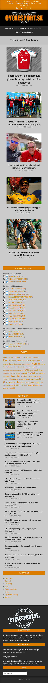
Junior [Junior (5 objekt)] (21, 367)
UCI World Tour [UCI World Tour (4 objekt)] (26, 385)
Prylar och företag (11, 595)
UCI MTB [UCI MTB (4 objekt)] (26, 382)
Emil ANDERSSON (14, 289)
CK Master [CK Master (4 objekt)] (28, 357)
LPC (21, 313)
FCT (30, 297)
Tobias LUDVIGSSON (15, 279)
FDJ (20, 276)
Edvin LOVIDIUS (13, 313)
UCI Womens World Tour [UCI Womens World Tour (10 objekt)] (12, 385)
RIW (23, 308)
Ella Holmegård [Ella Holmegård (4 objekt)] (26, 361)
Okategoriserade (11, 589)
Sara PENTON (13, 324)
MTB (6, 586)
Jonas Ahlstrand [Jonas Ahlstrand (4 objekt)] (14, 367)
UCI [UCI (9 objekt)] (37, 379)
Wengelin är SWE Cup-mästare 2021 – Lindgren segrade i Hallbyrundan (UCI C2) (29, 413)
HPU (26, 292)
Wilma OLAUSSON (14, 282)
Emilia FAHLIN (13, 276)
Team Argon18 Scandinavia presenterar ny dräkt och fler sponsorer (24, 79)
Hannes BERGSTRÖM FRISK (18, 297)
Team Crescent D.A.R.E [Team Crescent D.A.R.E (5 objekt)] (34, 376)
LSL (22, 322)
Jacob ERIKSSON (14, 305)
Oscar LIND (12, 331)
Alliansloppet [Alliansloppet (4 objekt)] (6, 357)
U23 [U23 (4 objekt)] (35, 379)
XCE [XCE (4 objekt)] (8, 388)
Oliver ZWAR (12, 347)
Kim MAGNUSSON (14, 319)
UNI (27, 344)
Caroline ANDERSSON (16, 292)
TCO (23, 305)
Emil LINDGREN (13, 334)
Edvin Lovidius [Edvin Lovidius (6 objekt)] (16, 361)
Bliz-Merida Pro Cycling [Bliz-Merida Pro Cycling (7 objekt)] (18, 357)
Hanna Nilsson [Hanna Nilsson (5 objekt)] (26, 364)
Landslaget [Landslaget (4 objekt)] (33, 367)
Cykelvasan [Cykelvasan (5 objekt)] (35, 357)
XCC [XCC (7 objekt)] (4, 388)
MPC (23, 289)
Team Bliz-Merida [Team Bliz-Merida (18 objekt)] (19, 376)
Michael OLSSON (14, 337)
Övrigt (7, 592)
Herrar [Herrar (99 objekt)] (35, 363)
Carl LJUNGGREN (14, 311)
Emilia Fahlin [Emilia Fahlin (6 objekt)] (36, 361)
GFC (25, 279)
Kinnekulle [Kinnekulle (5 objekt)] (26, 367)
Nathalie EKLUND (14, 302)
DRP (20, 324)
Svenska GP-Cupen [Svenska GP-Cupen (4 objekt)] (21, 373)
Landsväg (8, 584)
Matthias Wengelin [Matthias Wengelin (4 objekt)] (14, 370)
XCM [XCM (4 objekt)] (10, 388)
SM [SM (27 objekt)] (26, 369)
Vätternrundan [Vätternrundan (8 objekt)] (38, 385)
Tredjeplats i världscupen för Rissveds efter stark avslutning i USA (29, 402)
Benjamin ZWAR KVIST (16, 344)
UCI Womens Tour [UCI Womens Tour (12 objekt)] (36, 382)
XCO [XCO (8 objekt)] (13, 388)
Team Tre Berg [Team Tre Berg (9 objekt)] (8, 379)
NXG (24, 300)
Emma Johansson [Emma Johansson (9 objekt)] (15, 364)
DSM (24, 282)
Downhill (8, 581)
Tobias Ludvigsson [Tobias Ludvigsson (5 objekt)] (19, 379)
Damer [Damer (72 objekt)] (7, 360)
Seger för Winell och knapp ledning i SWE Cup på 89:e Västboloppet (27, 424)
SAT (18, 331)
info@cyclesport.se (10, 657)
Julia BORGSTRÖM (15, 300)
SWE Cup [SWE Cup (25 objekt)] (30, 373)
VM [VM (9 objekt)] (31, 385)
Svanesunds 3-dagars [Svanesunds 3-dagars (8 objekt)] (35, 370)
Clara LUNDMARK (14, 316)
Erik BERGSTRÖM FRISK (16, 294)
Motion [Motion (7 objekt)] (21, 370)
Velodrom (8, 597)
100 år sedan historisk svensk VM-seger (20, 487)
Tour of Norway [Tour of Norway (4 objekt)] (29, 379)
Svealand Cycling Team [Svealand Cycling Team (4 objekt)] (9, 373)
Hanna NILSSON (14, 322)
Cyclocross (9, 578)
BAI (27, 294)
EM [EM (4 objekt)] (31, 361)
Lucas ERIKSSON (14, 308)
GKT (22, 302)
